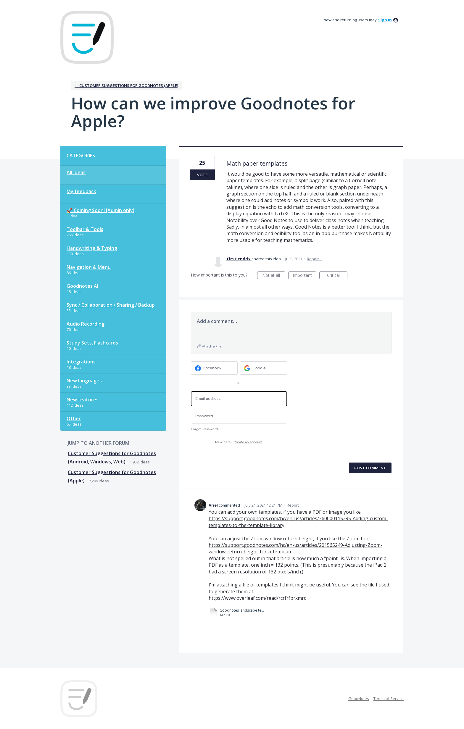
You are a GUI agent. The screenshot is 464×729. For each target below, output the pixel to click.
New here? (238, 442)
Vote (202, 174)
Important (304, 275)
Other (74, 418)
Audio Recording (85, 324)
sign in (385, 19)
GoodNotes (358, 698)
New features (83, 399)
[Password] (239, 416)
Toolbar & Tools (85, 229)
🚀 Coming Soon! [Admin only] (100, 210)
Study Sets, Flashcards (92, 343)
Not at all (273, 275)
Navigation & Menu (89, 267)
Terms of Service (388, 698)
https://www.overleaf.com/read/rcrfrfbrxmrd (258, 598)
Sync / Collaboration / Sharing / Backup (111, 305)
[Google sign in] (263, 368)
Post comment (370, 468)
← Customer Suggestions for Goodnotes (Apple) (126, 85)
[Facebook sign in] (214, 368)
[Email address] (239, 398)
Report (293, 505)
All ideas (76, 172)
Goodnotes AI (82, 286)
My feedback (81, 191)
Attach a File (211, 346)
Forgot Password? (205, 429)
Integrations (81, 361)
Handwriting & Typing (92, 248)
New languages (84, 380)
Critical (337, 275)
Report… (314, 258)
